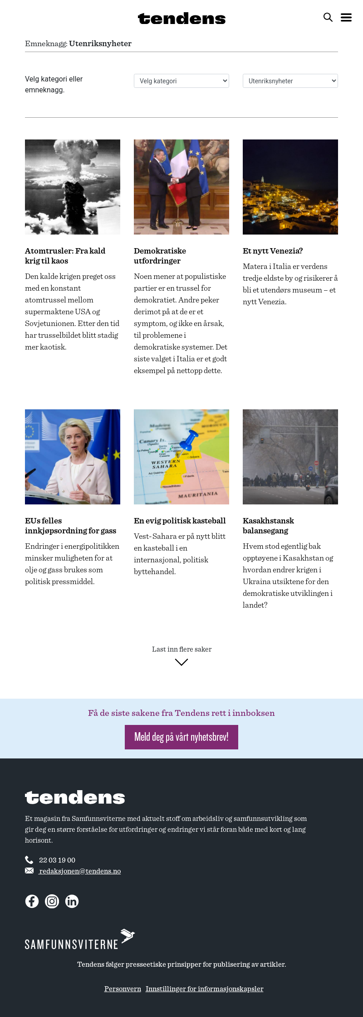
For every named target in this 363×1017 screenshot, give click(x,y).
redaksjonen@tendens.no (73, 871)
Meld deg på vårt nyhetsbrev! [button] (181, 737)
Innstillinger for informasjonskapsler (205, 989)
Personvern (122, 989)
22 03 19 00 (50, 860)
